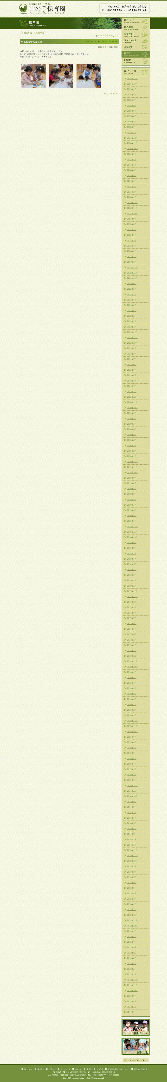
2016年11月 (132, 661)
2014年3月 (132, 834)
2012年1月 (132, 974)
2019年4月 (132, 505)
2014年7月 (132, 812)
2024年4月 (132, 181)
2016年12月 (132, 656)
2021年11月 (132, 337)
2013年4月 (132, 893)
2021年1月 (132, 391)
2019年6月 (132, 494)
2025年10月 (132, 84)
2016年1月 (132, 715)
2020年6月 (132, 429)
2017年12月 (132, 591)
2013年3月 (132, 899)
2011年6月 (132, 1012)
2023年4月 (132, 246)
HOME (136, 61)
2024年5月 (132, 175)
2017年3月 (132, 640)
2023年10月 (132, 213)
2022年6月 (132, 300)
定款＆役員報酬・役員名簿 (76, 1072)
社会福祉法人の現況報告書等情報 (103, 1072)
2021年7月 (132, 359)
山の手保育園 (42, 8)
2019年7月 (132, 489)
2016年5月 (132, 694)
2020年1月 (132, 456)
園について (136, 21)
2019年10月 (132, 472)
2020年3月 (132, 445)
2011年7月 (132, 1007)
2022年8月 (132, 289)
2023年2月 (132, 256)
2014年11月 (132, 791)
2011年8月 (132, 1001)
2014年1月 (132, 845)
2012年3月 (132, 963)
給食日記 (136, 1046)
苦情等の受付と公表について (118, 1069)
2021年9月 (132, 348)
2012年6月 (132, 947)
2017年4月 (132, 634)
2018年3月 (132, 575)
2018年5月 (132, 564)
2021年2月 (132, 386)
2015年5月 (132, 758)
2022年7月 (132, 294)
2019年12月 (132, 462)
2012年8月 (132, 936)
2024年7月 (132, 165)
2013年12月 (132, 850)
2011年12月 (132, 980)
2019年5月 (132, 499)
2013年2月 (132, 904)
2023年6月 (132, 235)
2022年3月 (132, 316)
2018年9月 (132, 542)
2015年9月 (132, 737)
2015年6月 (132, 753)
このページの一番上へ (136, 1060)
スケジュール (136, 41)
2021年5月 (132, 370)
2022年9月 (132, 283)
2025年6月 (132, 105)
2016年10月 (132, 667)
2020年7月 (132, 424)
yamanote (75, 1078)
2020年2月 (132, 451)
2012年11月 (132, 920)
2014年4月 (132, 829)
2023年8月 (132, 224)
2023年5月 (132, 240)
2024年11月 (132, 143)
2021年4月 (132, 375)
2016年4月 (132, 699)
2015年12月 (132, 721)
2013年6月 (132, 883)
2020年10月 (132, 408)
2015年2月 (132, 775)
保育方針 (136, 35)
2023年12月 (132, 202)
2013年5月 (132, 888)
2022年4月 (132, 310)
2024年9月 (132, 154)
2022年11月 (132, 273)
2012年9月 (132, 931)
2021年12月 (132, 332)
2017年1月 (132, 650)
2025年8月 (132, 95)
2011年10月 (132, 990)
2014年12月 (132, 785)
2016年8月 (132, 677)
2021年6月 (132, 364)
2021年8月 (132, 354)
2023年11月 (132, 208)
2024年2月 (132, 192)
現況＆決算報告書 (140, 1069)
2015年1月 (132, 780)
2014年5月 (132, 823)
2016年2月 (132, 710)
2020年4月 (132, 440)
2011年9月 (132, 996)
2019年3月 (132, 510)
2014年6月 (132, 818)
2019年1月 (132, 521)
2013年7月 (132, 877)
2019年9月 (132, 478)
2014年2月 (132, 839)
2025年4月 (132, 116)
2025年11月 (132, 78)
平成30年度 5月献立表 (33, 33)
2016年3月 (132, 704)
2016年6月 (132, 688)
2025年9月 (132, 89)
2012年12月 (132, 915)
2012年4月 (132, 958)
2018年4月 (132, 569)
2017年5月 (132, 629)
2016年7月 (132, 683)
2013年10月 (132, 861)
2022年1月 (132, 327)
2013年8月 (132, 872)
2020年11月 (132, 402)
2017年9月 (132, 607)
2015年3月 (132, 769)
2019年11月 (132, 467)
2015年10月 (132, 731)
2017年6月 (132, 623)
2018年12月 (132, 526)
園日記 (115, 93)
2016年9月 (132, 672)
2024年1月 (132, 197)
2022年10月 (132, 278)
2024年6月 (132, 170)
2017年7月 (132, 618)
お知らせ (136, 47)
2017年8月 (132, 613)
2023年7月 (132, 229)
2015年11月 (132, 726)
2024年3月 (132, 186)
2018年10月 (132, 537)
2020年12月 (132, 397)
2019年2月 (132, 515)
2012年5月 (132, 953)
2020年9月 (132, 413)
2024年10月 (132, 148)
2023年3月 (132, 251)
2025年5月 (132, 111)
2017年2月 (132, 645)
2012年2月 (132, 969)
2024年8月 (132, 159)
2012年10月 (132, 926)
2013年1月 (132, 909)
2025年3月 (132, 122)
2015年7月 (132, 748)
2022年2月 (132, 321)
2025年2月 (132, 127)
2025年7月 (132, 100)
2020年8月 (132, 418)
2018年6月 (132, 559)
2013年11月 (132, 856)
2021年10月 (132, 343)
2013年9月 (132, 866)
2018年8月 (132, 548)
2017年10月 (132, 602)
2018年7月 (132, 553)
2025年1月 (132, 132)
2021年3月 (132, 381)
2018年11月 (132, 532)
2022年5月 (132, 305)
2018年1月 (132, 586)
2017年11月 (132, 596)
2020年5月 (132, 435)
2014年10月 (132, 796)
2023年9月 (132, 219)
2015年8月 (132, 742)
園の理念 (136, 28)
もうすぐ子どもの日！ (106, 36)
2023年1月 (132, 262)
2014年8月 (132, 807)
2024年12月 (132, 138)
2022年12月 (132, 267)
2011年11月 (132, 985)
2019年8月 (132, 483)
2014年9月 (132, 802)
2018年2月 (132, 580)
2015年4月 (132, 764)
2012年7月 (132, 942)
